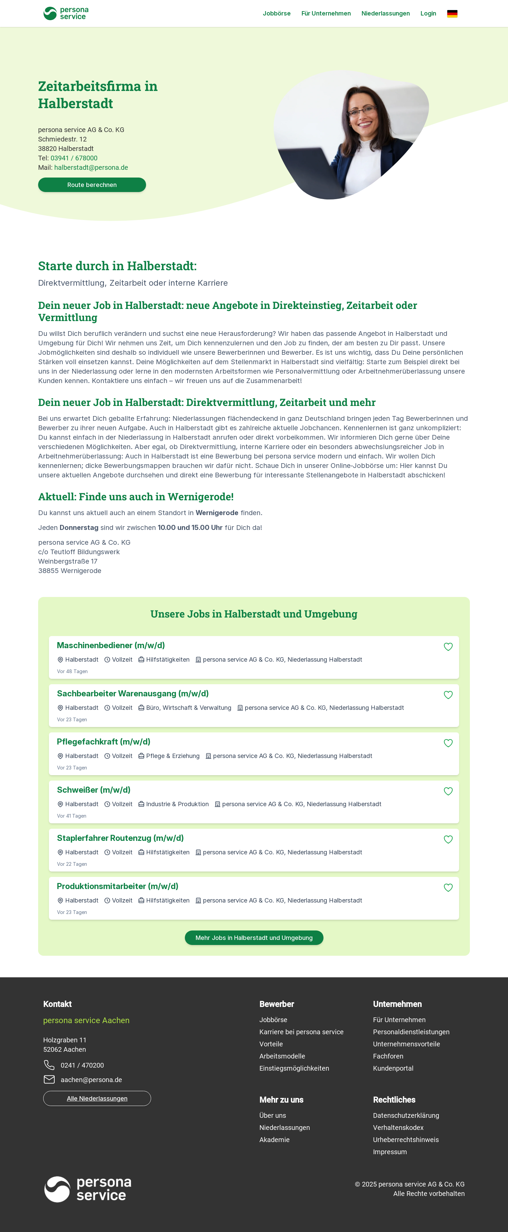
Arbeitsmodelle (282, 1056)
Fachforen (388, 1056)
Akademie (274, 1140)
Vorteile (271, 1044)
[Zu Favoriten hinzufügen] (448, 647)
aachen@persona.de (91, 1080)
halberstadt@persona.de (91, 167)
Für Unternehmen (326, 13)
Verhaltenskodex (398, 1128)
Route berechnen (92, 184)
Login (428, 13)
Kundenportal (393, 1068)
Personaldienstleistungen (411, 1032)
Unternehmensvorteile (406, 1044)
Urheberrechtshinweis (406, 1140)
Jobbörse (277, 13)
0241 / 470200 (82, 1065)
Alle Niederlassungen (97, 1098)
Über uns (272, 1115)
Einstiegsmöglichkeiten (294, 1068)
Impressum (390, 1152)
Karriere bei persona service (301, 1032)
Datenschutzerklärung (406, 1115)
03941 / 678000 (74, 158)
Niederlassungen (386, 13)
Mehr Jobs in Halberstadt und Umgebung (254, 937)
